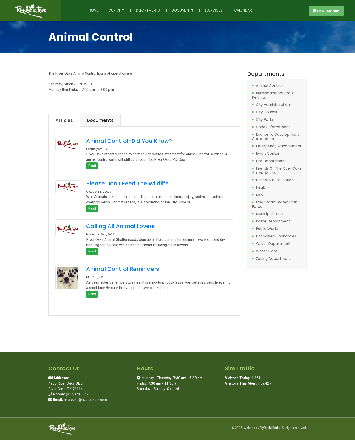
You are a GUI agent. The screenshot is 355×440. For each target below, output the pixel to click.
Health (262, 187)
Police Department (273, 221)
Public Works (267, 229)
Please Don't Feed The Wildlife (127, 183)
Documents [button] (183, 10)
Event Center (268, 153)
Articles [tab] (64, 120)
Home (93, 10)
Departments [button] (149, 10)
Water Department (273, 244)
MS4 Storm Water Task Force (274, 204)
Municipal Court (270, 214)
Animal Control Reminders (122, 269)
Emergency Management (279, 146)
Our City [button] (117, 10)
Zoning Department (273, 259)
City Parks (265, 120)
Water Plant (266, 251)
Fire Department (271, 161)
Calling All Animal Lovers (120, 226)
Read (92, 166)
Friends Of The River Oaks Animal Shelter (276, 170)
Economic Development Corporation (275, 136)
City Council (266, 112)
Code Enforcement (273, 127)
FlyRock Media (270, 428)
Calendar (243, 10)
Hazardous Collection (275, 180)
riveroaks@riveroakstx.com (85, 399)
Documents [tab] (100, 120)
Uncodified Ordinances (276, 236)
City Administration (273, 105)
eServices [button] (214, 10)
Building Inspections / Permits (272, 95)
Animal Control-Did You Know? (129, 141)
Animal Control (269, 86)
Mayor (261, 195)
